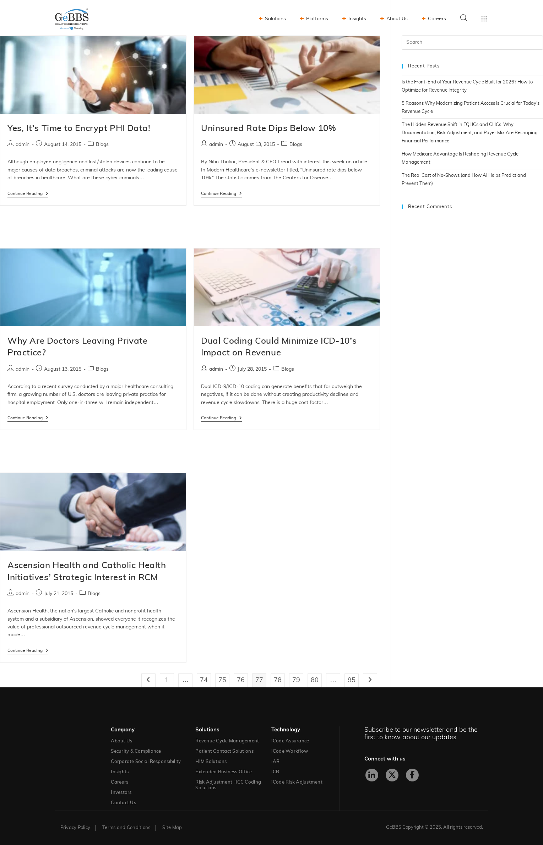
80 (315, 680)
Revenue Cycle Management (227, 741)
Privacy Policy (75, 827)
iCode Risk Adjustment (296, 782)
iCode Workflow (289, 751)
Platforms (317, 18)
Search (463, 17)
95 (351, 680)
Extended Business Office (223, 772)
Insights (357, 18)
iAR (275, 761)
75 (222, 680)
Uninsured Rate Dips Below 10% (268, 128)
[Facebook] (412, 775)
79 (296, 680)
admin (22, 144)
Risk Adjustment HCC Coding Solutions (228, 785)
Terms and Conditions (126, 827)
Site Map (172, 827)
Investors (121, 792)
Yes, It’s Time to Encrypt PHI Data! (79, 128)
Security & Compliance (136, 751)
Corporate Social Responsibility (146, 761)
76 (241, 680)
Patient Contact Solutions (224, 751)
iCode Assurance (290, 741)
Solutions (275, 18)
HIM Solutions (211, 761)
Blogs (102, 144)
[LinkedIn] (371, 775)
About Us (397, 18)
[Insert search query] (472, 43)
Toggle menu (484, 18)
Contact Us (123, 803)
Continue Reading (27, 193)
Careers (437, 18)
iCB (275, 772)
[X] (392, 775)
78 (278, 680)
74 (204, 680)
